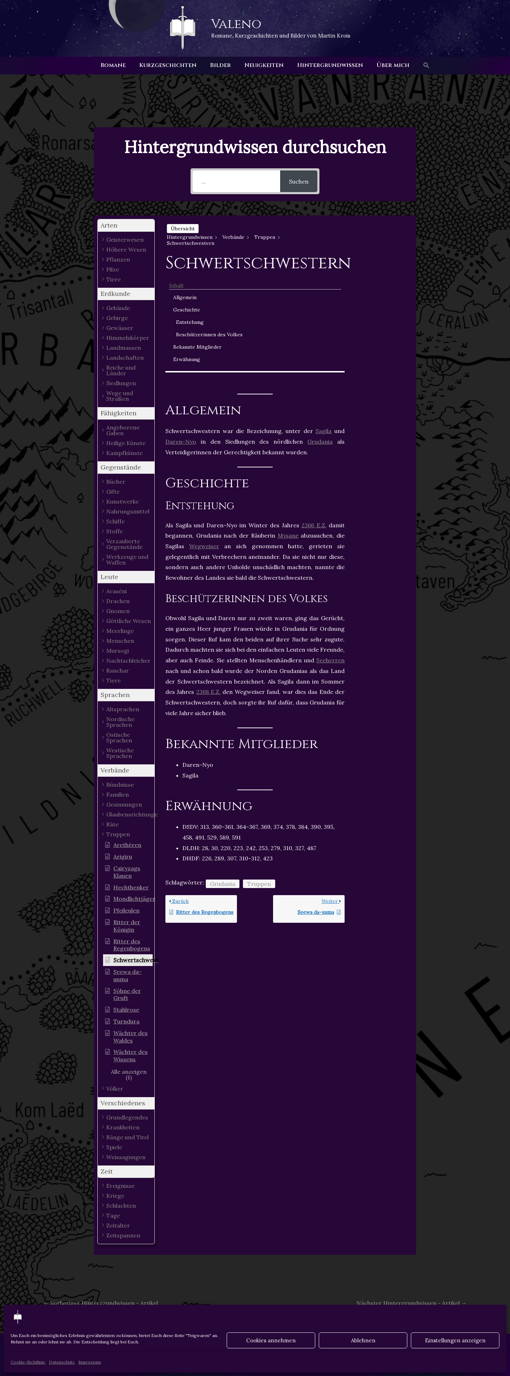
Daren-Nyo (180, 333)
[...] (236, 181)
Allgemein (376, 238)
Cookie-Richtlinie (28, 1362)
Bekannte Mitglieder (377, 298)
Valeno (236, 24)
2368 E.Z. (208, 584)
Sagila (324, 323)
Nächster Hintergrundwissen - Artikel (411, 1303)
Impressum (89, 1362)
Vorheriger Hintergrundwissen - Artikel (100, 1303)
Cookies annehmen (271, 1340)
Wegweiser (204, 438)
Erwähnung (377, 314)
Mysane (288, 427)
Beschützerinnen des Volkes (385, 279)
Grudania (320, 333)
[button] (420, 65)
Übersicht (183, 228)
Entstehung (381, 262)
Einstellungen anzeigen (455, 1340)
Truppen (259, 775)
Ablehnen (363, 1340)
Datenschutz (62, 1362)
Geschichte (377, 250)
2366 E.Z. (314, 417)
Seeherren (330, 552)
